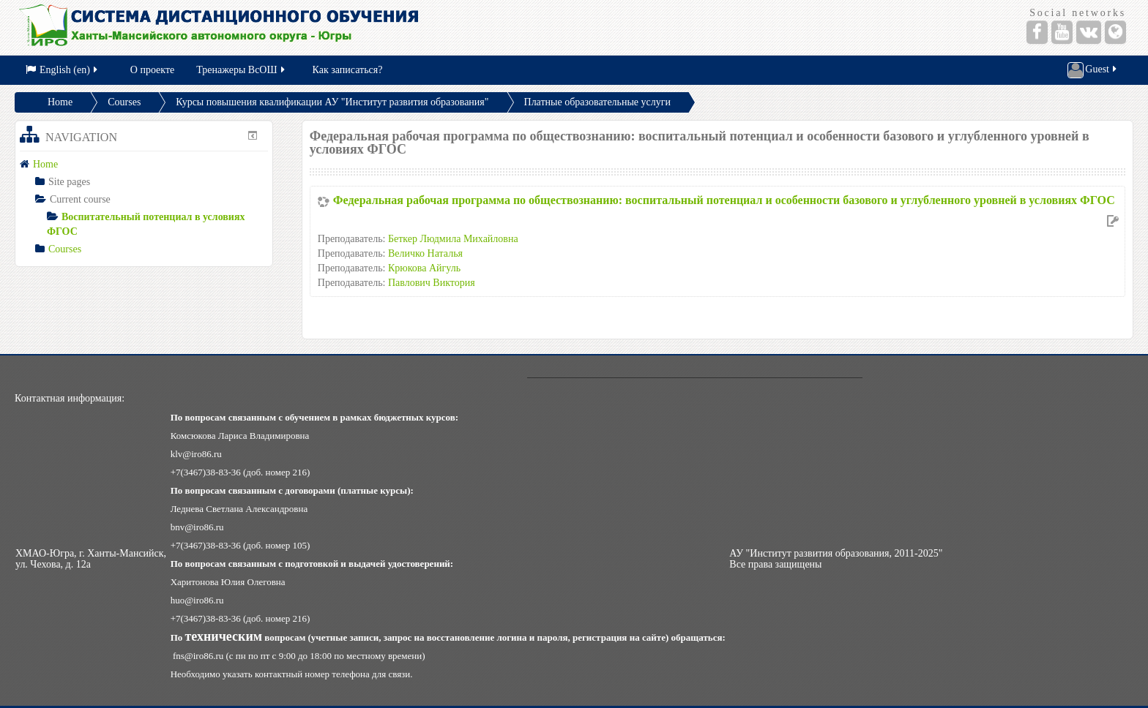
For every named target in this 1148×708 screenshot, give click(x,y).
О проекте (152, 69)
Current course (80, 199)
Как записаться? (348, 69)
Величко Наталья (425, 253)
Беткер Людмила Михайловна (453, 238)
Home (60, 102)
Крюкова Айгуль (424, 268)
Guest (1093, 70)
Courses (124, 102)
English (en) (63, 69)
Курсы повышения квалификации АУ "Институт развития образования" (332, 102)
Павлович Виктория (431, 282)
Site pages (69, 181)
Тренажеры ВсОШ (241, 69)
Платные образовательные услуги (597, 102)
